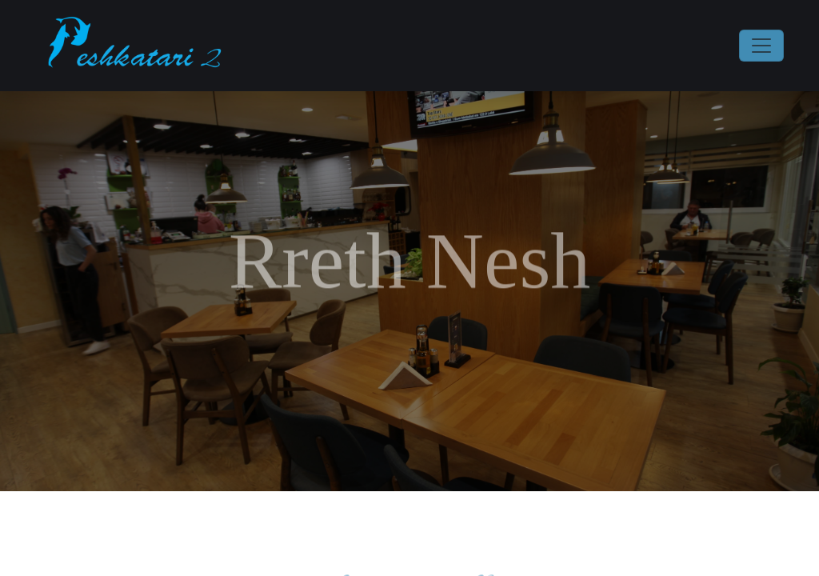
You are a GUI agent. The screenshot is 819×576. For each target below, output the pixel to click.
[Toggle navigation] (761, 46)
